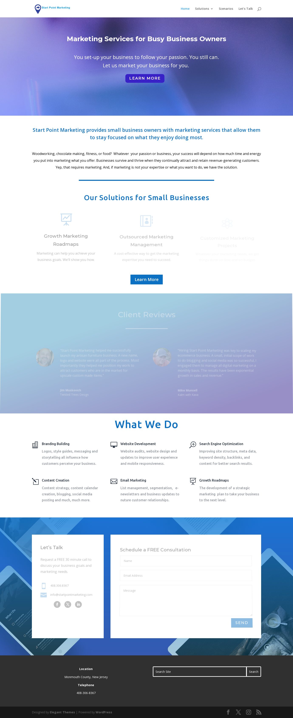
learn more (145, 78)
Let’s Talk (246, 9)
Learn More (147, 279)
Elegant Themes (62, 712)
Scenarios (226, 9)
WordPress (104, 712)
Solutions (202, 9)
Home (185, 9)
